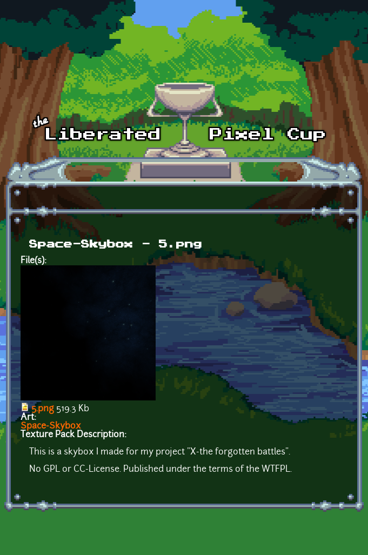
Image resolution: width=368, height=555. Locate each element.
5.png (42, 409)
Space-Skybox (51, 426)
